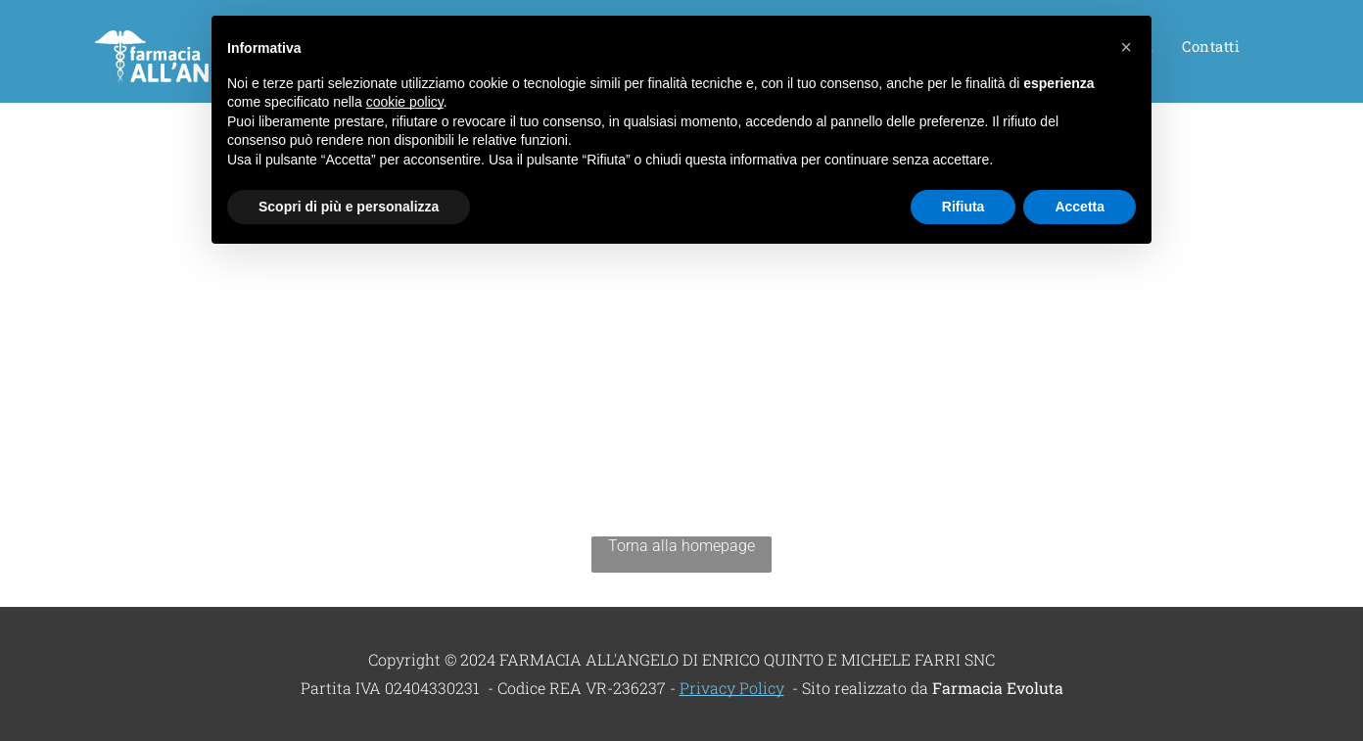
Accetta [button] (1079, 206)
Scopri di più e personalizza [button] (348, 206)
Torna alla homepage (681, 545)
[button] (1126, 47)
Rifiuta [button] (963, 206)
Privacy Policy (732, 687)
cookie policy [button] (405, 102)
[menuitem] (1210, 52)
